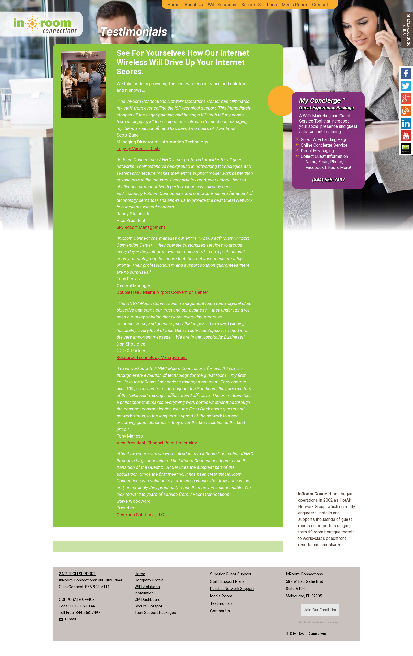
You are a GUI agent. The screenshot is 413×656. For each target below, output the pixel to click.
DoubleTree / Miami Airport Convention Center (162, 292)
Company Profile (149, 580)
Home (173, 4)
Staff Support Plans (227, 581)
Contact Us (220, 611)
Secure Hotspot (148, 606)
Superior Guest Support (230, 574)
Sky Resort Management (141, 227)
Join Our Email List (320, 609)
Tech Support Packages (155, 612)
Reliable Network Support (232, 588)
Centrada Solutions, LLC (140, 514)
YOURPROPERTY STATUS (407, 30)
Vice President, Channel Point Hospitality (157, 442)
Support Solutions (259, 4)
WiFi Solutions (222, 4)
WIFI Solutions (147, 586)
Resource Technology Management (152, 357)
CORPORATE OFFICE (77, 599)
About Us (193, 4)
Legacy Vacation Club (138, 148)
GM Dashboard (147, 599)
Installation (144, 593)
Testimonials (221, 603)
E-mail (70, 619)
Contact (320, 4)
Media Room (294, 4)
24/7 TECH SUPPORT (77, 573)
